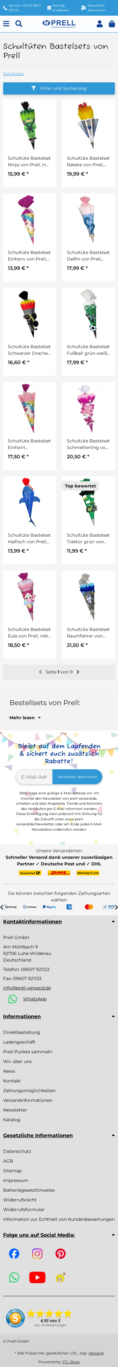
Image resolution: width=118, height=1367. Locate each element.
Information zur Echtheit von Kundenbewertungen (59, 1219)
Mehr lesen (25, 717)
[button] (100, 24)
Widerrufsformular (24, 1209)
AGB (8, 1161)
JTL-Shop (71, 1361)
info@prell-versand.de (27, 988)
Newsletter (15, 1110)
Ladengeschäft (19, 1042)
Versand (96, 1353)
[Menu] (6, 24)
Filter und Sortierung (59, 88)
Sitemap (12, 1171)
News (9, 1071)
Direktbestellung (21, 1032)
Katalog (11, 1119)
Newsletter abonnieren (77, 777)
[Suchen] (18, 24)
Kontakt (12, 1081)
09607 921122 (35, 969)
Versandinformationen (27, 1100)
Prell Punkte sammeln (27, 1052)
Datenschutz (17, 1151)
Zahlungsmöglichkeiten (29, 1090)
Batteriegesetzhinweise (29, 1190)
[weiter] (78, 672)
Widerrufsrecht (20, 1200)
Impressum (15, 1180)
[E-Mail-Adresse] (34, 776)
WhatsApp (34, 999)
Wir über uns (17, 1061)
